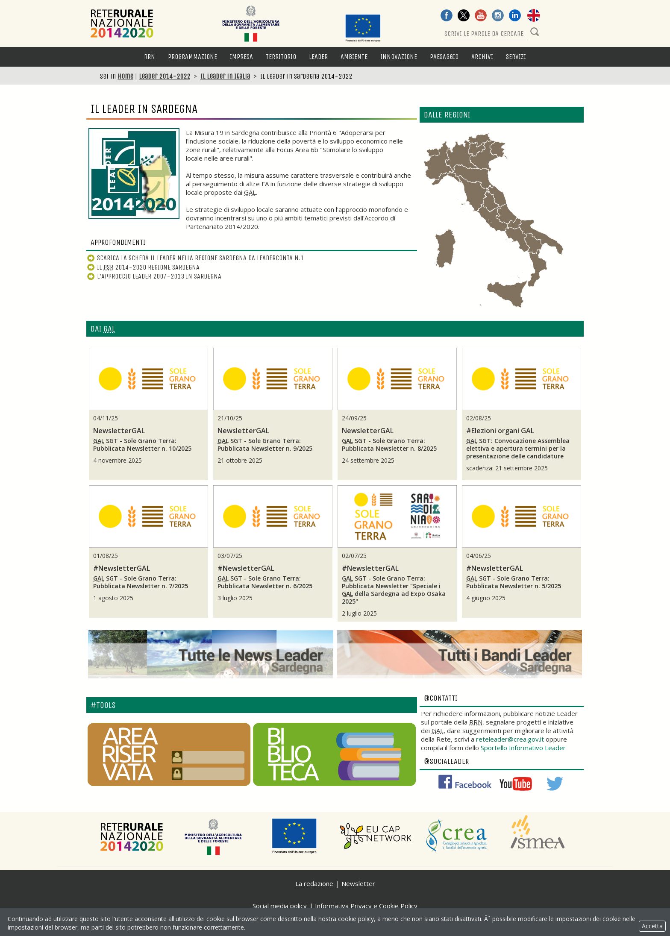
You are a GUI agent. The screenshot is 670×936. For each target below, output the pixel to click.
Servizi (516, 57)
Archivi (482, 57)
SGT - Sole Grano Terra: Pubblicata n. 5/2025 (513, 582)
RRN (149, 57)
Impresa (241, 57)
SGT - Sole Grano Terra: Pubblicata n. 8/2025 (389, 444)
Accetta (652, 926)
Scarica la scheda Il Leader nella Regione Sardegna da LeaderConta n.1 (195, 258)
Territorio (281, 57)
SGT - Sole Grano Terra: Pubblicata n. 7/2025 (140, 582)
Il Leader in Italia (225, 76)
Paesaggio (444, 57)
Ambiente (354, 57)
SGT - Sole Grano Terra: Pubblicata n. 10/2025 (142, 444)
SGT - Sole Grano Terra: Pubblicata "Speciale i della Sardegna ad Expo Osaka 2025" (394, 590)
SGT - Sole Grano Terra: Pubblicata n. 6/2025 (264, 582)
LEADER (318, 57)
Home (125, 76)
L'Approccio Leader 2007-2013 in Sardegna (153, 276)
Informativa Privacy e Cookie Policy (366, 905)
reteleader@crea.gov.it (510, 739)
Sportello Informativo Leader (523, 747)
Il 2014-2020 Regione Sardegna (143, 267)
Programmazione (192, 57)
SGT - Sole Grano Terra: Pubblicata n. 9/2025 (264, 444)
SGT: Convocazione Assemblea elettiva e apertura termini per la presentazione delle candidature (518, 448)
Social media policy (280, 905)
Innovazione (398, 57)
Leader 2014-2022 (164, 76)
